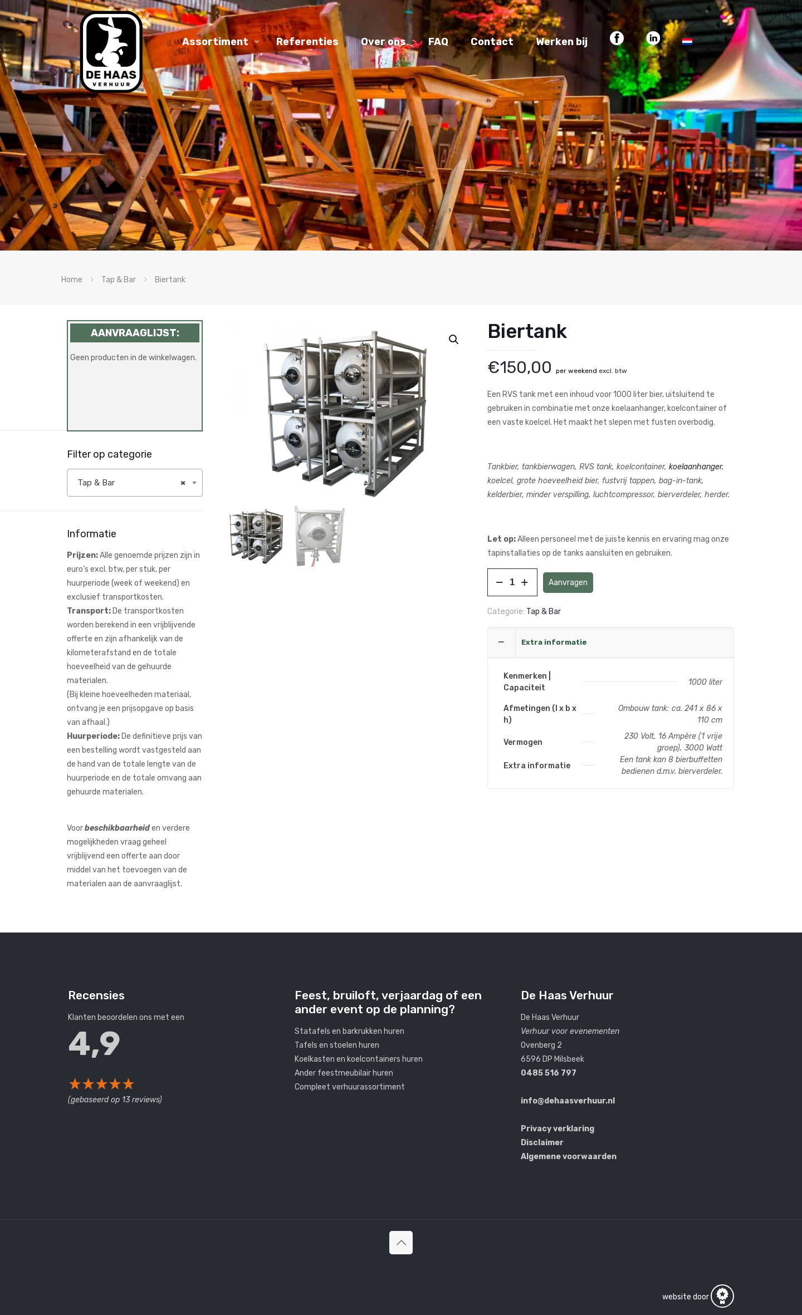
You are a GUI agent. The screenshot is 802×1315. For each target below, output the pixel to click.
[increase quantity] (525, 582)
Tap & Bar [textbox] (131, 482)
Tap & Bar (118, 279)
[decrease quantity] (500, 582)
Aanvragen (568, 582)
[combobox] (135, 483)
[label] (135, 719)
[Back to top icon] (401, 1242)
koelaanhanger (695, 467)
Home (71, 279)
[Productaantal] (512, 582)
